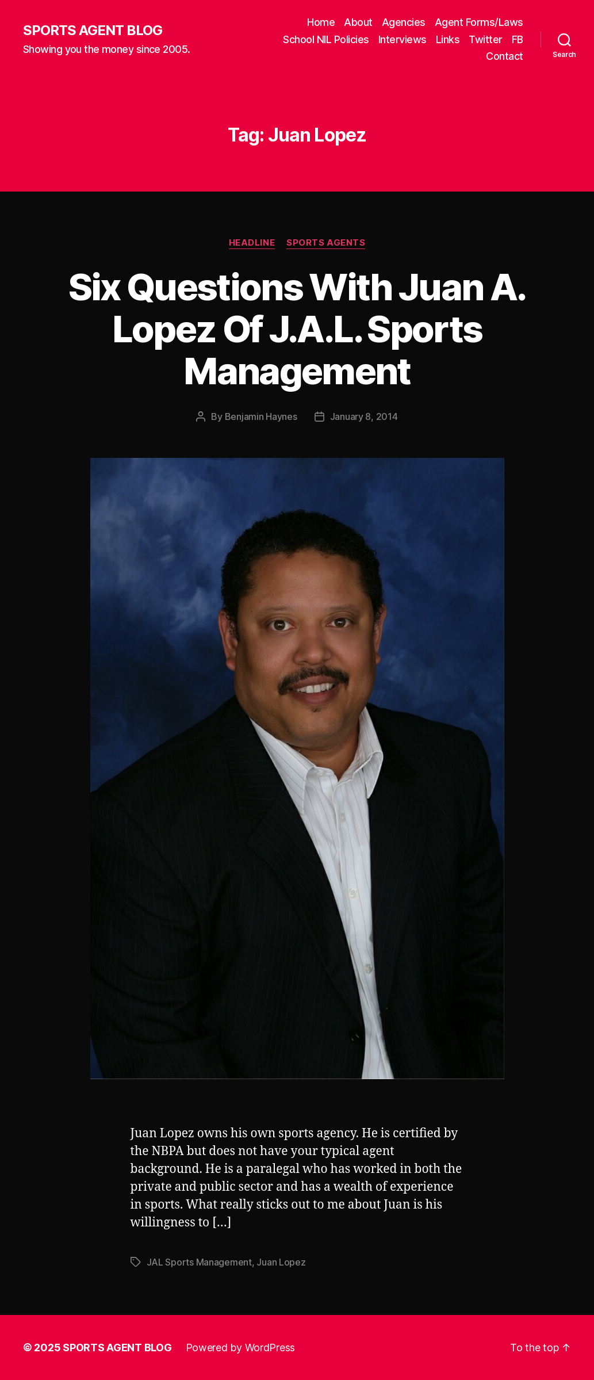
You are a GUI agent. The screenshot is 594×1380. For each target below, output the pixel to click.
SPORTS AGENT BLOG (92, 30)
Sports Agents (325, 243)
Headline (252, 243)
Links (448, 39)
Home (321, 22)
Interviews (402, 39)
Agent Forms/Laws (479, 22)
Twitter (486, 39)
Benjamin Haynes (261, 416)
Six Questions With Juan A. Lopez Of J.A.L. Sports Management (297, 329)
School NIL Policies (326, 39)
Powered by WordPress (241, 1347)
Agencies (404, 22)
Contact (504, 56)
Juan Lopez (280, 1262)
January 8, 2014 (364, 416)
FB (517, 39)
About (358, 22)
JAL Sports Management (199, 1262)
